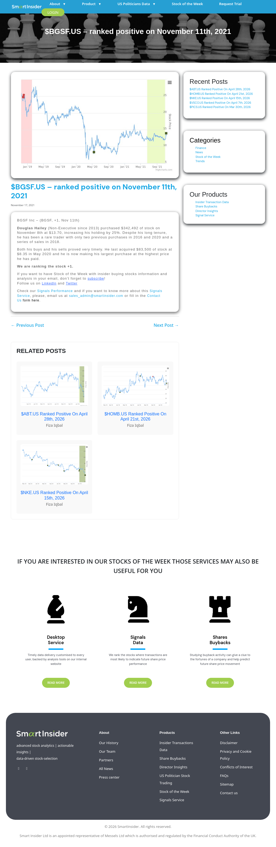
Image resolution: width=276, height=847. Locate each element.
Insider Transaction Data (212, 202)
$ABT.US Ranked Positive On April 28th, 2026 (219, 89)
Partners (106, 760)
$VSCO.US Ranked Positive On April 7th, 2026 (220, 103)
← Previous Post (27, 325)
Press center (109, 777)
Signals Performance (55, 291)
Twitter (71, 283)
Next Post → (166, 325)
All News (106, 768)
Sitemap (227, 784)
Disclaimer (228, 742)
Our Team (107, 751)
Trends (200, 161)
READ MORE (56, 683)
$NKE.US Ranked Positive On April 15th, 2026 (219, 98)
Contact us (229, 792)
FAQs (224, 775)
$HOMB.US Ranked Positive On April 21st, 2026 (221, 94)
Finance (200, 148)
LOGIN (52, 12)
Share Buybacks (206, 206)
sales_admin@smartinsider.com (96, 296)
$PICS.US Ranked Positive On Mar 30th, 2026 (220, 107)
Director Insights (206, 211)
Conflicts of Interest (236, 767)
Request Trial (230, 3)
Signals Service (172, 799)
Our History (108, 742)
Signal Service (205, 215)
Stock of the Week (187, 3)
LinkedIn (49, 283)
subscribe (96, 278)
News (199, 152)
